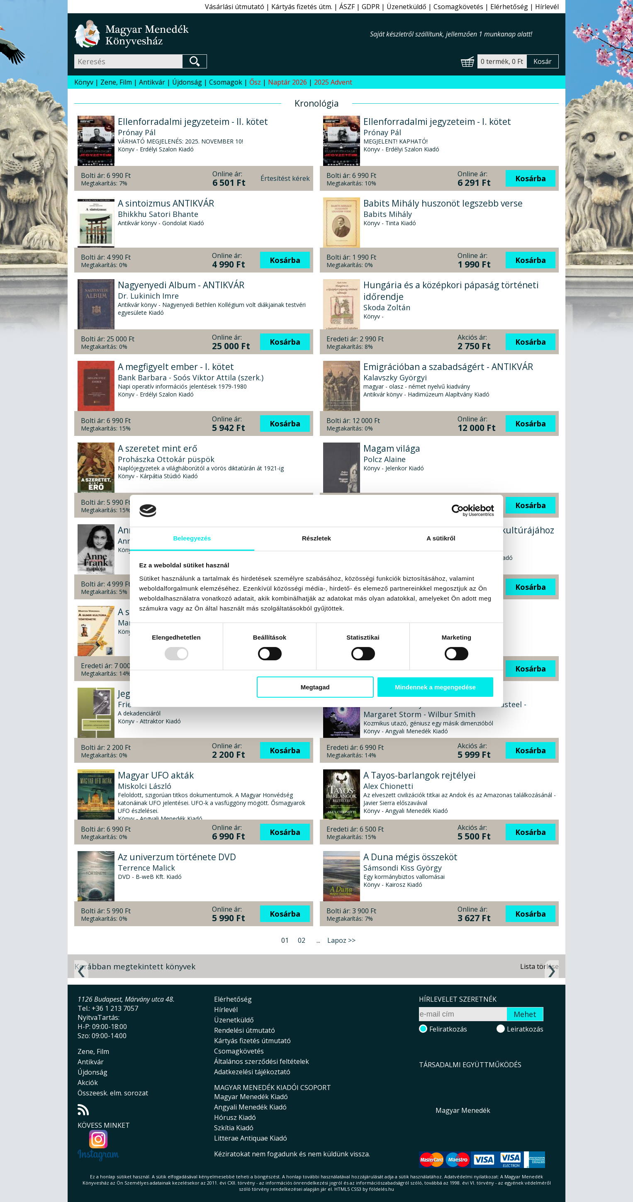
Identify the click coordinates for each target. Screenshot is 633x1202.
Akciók (88, 1082)
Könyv (83, 82)
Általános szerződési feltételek (261, 1061)
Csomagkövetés (458, 6)
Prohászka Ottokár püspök (166, 459)
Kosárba (530, 178)
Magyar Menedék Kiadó (251, 1096)
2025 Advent (333, 82)
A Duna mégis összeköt (410, 857)
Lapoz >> (341, 940)
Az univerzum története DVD (177, 857)
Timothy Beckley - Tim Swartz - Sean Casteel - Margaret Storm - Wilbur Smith (444, 709)
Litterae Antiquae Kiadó (250, 1138)
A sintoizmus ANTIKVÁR (166, 203)
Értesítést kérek (285, 178)
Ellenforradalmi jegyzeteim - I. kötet (437, 121)
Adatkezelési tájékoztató (252, 1071)
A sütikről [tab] (440, 538)
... (318, 940)
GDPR (371, 6)
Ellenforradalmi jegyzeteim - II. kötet (193, 121)
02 (301, 940)
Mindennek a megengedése (435, 687)
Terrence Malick (146, 868)
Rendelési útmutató (244, 1030)
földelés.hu (381, 1189)
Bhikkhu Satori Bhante (158, 214)
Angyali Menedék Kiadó (250, 1107)
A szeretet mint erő (157, 448)
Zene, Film (116, 82)
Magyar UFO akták (156, 775)
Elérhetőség (509, 6)
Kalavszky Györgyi (395, 377)
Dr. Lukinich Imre (148, 296)
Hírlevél (547, 6)
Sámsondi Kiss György (402, 868)
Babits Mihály (387, 214)
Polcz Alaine (384, 459)
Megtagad (315, 687)
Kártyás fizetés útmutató (252, 1040)
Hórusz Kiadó (235, 1117)
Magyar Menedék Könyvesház (222, 34)
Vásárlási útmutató (234, 6)
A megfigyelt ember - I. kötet (176, 366)
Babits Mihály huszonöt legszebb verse (443, 203)
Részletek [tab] (316, 538)
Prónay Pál (137, 132)
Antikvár (152, 82)
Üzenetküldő (406, 6)
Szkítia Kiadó (233, 1127)
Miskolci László (144, 786)
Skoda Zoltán (386, 307)
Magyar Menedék (463, 1110)
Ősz (255, 82)
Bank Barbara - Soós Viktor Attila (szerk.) (190, 377)
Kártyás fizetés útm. (301, 6)
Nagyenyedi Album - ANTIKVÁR (181, 285)
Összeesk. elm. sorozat (113, 1092)
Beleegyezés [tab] (192, 538)
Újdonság (187, 82)
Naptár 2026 (287, 82)
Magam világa (391, 448)
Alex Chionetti (388, 786)
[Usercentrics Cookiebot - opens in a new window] (457, 510)
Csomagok (225, 82)
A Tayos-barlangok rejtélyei (419, 775)
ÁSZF (347, 6)
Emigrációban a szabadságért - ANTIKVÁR (448, 366)
